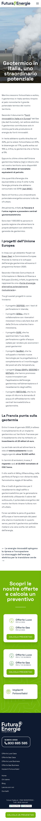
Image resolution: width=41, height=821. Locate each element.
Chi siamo (6, 779)
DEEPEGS (20, 305)
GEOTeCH (10, 373)
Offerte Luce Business (11, 761)
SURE (18, 332)
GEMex (19, 314)
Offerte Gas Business (10, 765)
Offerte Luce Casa (9, 753)
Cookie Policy (27, 805)
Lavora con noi (8, 787)
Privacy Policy (15, 805)
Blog (3, 783)
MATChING (21, 392)
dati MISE (27, 188)
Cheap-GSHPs (21, 369)
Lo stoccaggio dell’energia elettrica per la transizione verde (19, 557)
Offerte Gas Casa (9, 757)
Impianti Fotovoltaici (10, 769)
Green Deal (7, 256)
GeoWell (20, 351)
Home (4, 775)
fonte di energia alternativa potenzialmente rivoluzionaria (18, 286)
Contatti (5, 791)
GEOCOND (33, 369)
